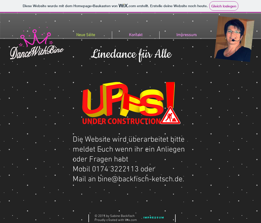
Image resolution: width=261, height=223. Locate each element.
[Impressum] (153, 217)
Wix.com (131, 220)
